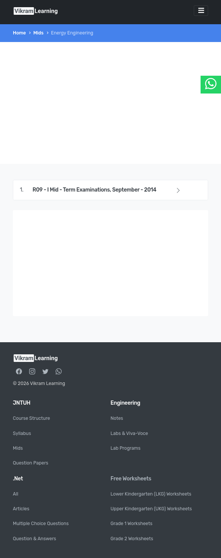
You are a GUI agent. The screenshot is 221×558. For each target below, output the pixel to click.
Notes (116, 418)
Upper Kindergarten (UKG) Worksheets (151, 508)
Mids (38, 33)
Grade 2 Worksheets (131, 538)
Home (19, 33)
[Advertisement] (110, 103)
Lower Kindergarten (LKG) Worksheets (150, 494)
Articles (21, 508)
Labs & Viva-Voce (129, 433)
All (15, 494)
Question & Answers (34, 538)
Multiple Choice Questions (40, 523)
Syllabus (22, 433)
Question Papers (30, 463)
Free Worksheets (130, 478)
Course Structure (31, 418)
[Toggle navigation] (201, 10)
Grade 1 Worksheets (131, 523)
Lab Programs (125, 448)
